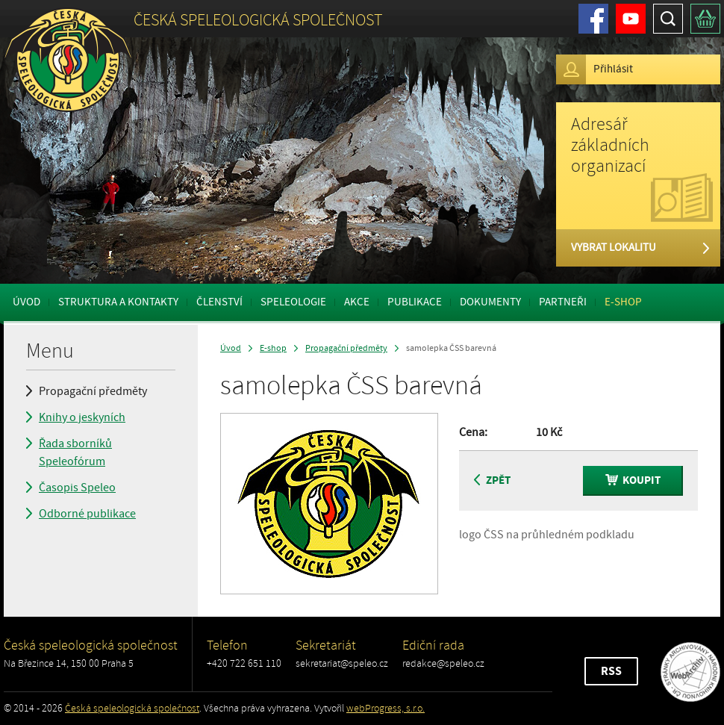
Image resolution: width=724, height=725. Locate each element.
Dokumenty (490, 302)
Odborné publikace (87, 513)
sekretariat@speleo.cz (342, 663)
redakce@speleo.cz (443, 663)
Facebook (593, 19)
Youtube (631, 19)
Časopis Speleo (77, 487)
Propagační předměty (93, 391)
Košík (705, 19)
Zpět (492, 480)
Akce (356, 302)
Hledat (668, 19)
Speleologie (293, 302)
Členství (219, 302)
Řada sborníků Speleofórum (75, 452)
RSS (611, 671)
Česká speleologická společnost (132, 708)
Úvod (26, 302)
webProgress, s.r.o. (385, 708)
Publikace (414, 302)
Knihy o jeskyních (82, 417)
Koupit (633, 480)
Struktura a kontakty (118, 302)
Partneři (563, 302)
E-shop (623, 302)
